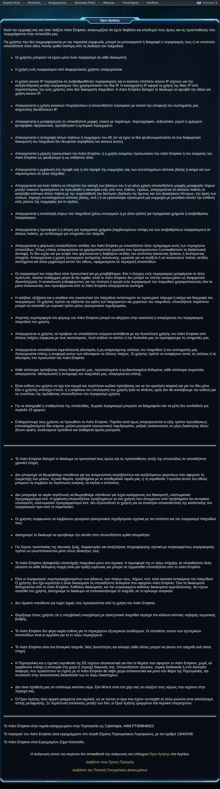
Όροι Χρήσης (160, 754)
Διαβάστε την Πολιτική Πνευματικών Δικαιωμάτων (109, 770)
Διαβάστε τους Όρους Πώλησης (110, 762)
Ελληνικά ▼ (207, 3)
